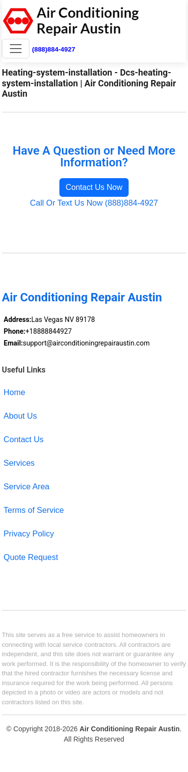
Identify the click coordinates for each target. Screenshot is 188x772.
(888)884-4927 (53, 49)
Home (14, 392)
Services (18, 462)
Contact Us (23, 439)
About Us (20, 415)
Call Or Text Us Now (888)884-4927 (94, 202)
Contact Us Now (94, 187)
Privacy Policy (28, 533)
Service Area (26, 486)
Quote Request (30, 557)
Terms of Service (33, 510)
